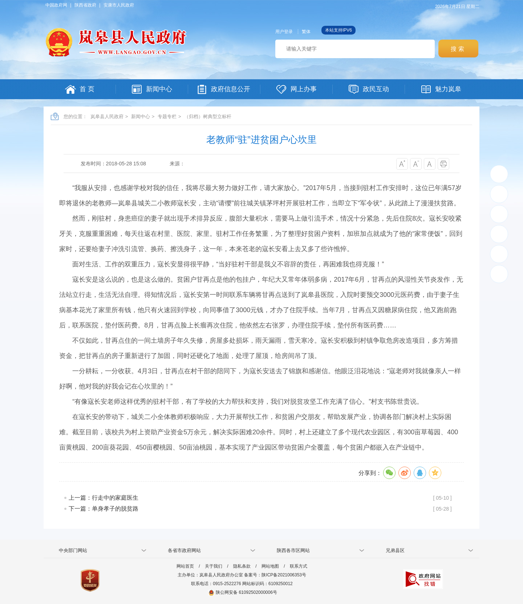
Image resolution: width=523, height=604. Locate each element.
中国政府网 (56, 5)
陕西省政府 (85, 5)
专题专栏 (167, 116)
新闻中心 (140, 116)
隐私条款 (242, 566)
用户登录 (284, 31)
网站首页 (185, 566)
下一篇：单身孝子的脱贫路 (103, 509)
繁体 (306, 31)
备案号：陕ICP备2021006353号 (275, 574)
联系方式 (298, 566)
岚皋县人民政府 (106, 116)
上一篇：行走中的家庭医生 (103, 498)
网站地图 (270, 566)
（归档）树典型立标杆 (207, 116)
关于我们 (213, 566)
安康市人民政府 (119, 5)
